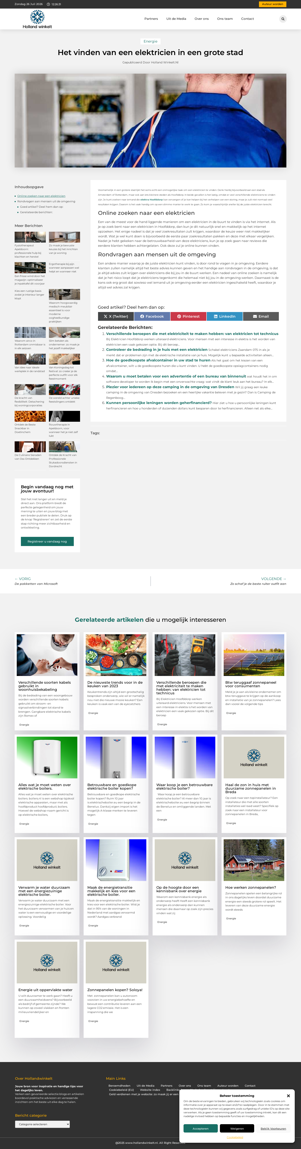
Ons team (225, 19)
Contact (247, 19)
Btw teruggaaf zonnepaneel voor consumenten (250, 684)
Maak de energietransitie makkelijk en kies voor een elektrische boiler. (111, 891)
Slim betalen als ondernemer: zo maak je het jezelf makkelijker (64, 344)
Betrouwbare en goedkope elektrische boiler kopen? (111, 786)
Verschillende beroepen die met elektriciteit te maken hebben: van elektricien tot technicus (192, 334)
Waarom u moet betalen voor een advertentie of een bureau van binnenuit (176, 376)
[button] (288, 1096)
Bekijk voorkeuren (273, 1128)
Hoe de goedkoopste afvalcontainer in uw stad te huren (158, 360)
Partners (151, 19)
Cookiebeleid (235, 1137)
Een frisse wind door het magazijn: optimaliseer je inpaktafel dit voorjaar (30, 279)
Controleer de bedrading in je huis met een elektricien (157, 349)
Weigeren (237, 1128)
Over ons (202, 19)
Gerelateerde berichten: (36, 212)
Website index (150, 1089)
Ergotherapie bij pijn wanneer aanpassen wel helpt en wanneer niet (64, 267)
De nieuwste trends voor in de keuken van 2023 (115, 684)
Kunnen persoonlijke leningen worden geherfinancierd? (159, 403)
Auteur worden (228, 1085)
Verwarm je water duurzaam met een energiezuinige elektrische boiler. (44, 891)
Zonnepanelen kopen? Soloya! (115, 990)
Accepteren (201, 1128)
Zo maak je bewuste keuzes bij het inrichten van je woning (63, 249)
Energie (150, 41)
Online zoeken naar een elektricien (41, 196)
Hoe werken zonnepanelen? (250, 887)
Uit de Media (176, 19)
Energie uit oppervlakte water (45, 990)
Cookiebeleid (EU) (121, 1089)
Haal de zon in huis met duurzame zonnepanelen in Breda (250, 788)
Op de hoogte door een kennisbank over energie (179, 889)
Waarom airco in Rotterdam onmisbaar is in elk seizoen (30, 344)
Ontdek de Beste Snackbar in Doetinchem (25, 428)
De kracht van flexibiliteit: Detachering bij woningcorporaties (29, 401)
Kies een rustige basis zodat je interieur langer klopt (29, 294)
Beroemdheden (119, 1085)
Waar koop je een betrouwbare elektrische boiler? (184, 786)
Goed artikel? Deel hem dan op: (41, 206)
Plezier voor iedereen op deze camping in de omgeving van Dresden (170, 387)
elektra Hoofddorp (151, 199)
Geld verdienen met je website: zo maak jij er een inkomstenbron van (158, 1094)
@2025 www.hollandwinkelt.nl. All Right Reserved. (150, 1142)
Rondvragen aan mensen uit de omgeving (46, 201)
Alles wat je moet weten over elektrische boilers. (44, 786)
